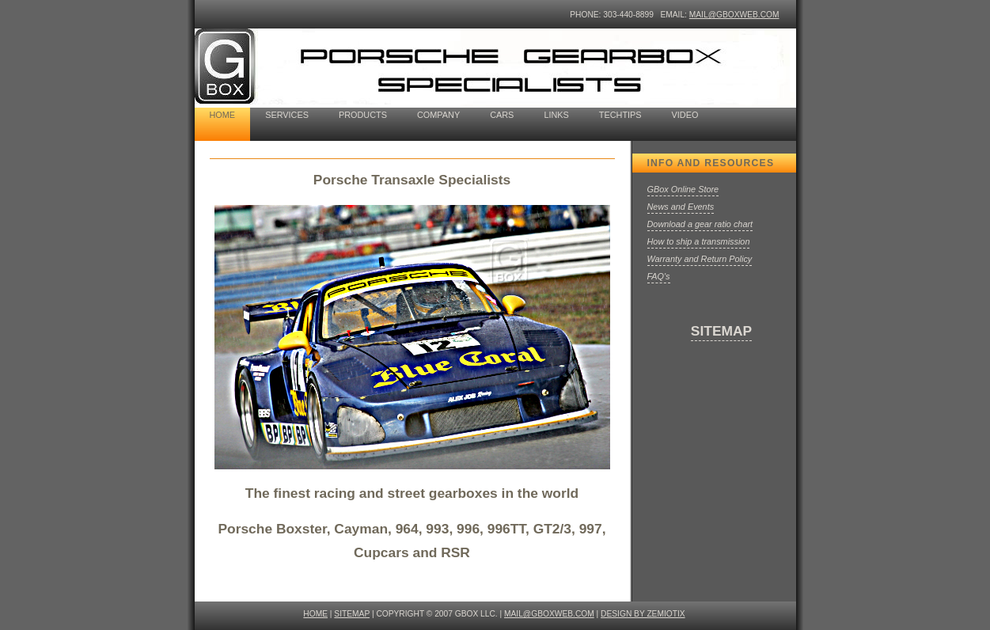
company (438, 115)
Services (287, 115)
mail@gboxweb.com (734, 14)
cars (502, 115)
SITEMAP (721, 331)
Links (556, 115)
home (223, 115)
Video (685, 115)
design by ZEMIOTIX (643, 613)
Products (363, 115)
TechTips (620, 115)
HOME (315, 613)
